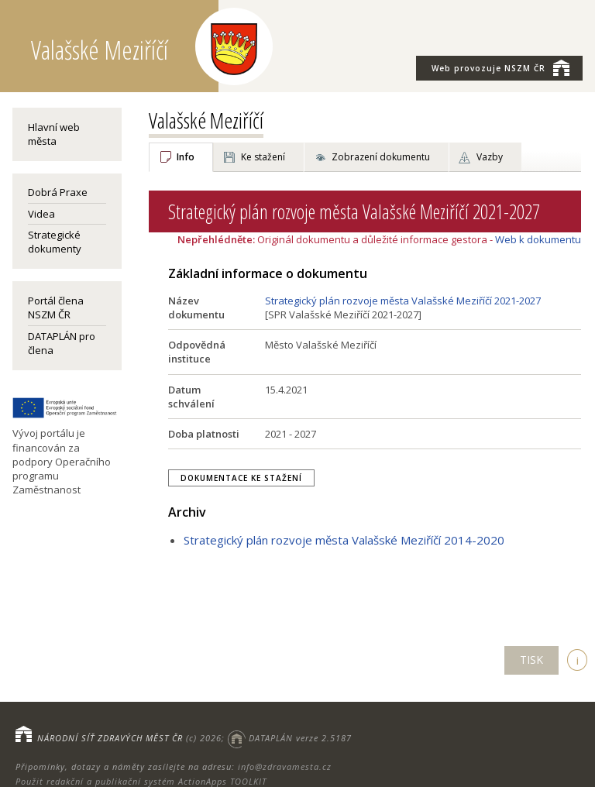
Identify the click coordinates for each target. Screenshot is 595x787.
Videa (41, 214)
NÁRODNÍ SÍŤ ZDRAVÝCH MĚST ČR (110, 738)
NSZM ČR (500, 67)
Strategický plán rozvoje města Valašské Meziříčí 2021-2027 (403, 301)
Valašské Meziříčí (206, 120)
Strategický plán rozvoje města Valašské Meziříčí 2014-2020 (344, 540)
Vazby (489, 156)
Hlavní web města (54, 134)
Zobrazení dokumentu (381, 156)
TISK (531, 659)
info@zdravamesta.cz (285, 766)
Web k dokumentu (538, 239)
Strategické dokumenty (54, 242)
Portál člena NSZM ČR (56, 307)
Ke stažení (263, 156)
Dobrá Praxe (58, 192)
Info (185, 156)
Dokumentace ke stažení (241, 478)
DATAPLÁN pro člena (61, 343)
